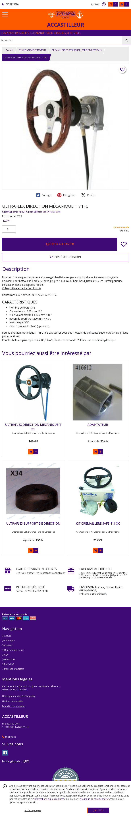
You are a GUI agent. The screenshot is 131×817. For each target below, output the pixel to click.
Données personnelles (13, 706)
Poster (88, 195)
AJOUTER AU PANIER (60, 244)
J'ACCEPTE (98, 810)
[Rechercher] (126, 40)
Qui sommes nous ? (13, 650)
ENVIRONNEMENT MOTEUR (32, 50)
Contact (95, 4)
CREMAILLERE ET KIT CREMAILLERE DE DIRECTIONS (76, 50)
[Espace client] (103, 4)
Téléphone (9, 736)
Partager (44, 195)
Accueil (9, 50)
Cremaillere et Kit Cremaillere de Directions (31, 212)
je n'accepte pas (32, 810)
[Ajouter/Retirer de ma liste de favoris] (123, 244)
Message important (13, 668)
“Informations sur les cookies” (48, 798)
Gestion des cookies (12, 701)
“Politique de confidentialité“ (94, 798)
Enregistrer (66, 195)
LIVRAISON (8, 659)
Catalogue (8, 640)
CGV (5, 654)
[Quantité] (9, 229)
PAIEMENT (8, 664)
